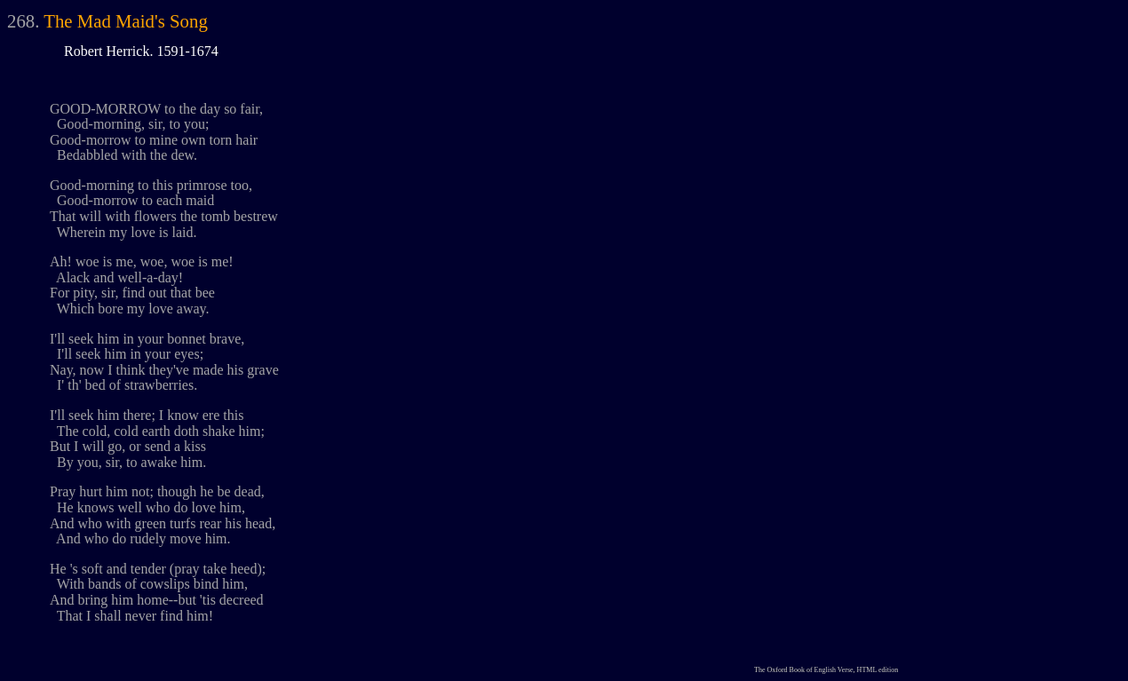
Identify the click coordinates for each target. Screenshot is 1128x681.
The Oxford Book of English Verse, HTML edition (826, 670)
